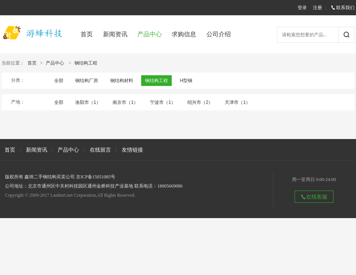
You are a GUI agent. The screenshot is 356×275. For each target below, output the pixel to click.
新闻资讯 (115, 34)
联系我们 (342, 7)
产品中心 (149, 34)
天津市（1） (237, 102)
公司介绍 (218, 34)
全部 (58, 80)
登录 (302, 7)
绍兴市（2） (200, 102)
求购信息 (184, 34)
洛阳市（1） (88, 102)
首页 (87, 34)
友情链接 (132, 150)
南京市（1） (125, 102)
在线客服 (314, 197)
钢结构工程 (85, 63)
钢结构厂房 (86, 80)
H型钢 (186, 80)
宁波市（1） (163, 102)
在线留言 (100, 150)
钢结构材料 (121, 80)
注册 (317, 7)
